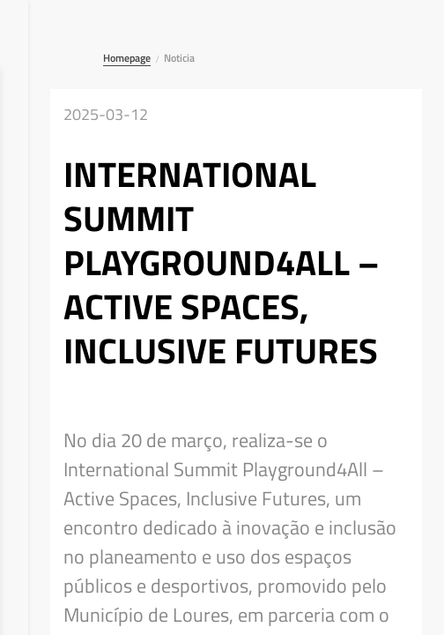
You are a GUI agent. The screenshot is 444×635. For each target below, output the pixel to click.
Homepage (127, 57)
